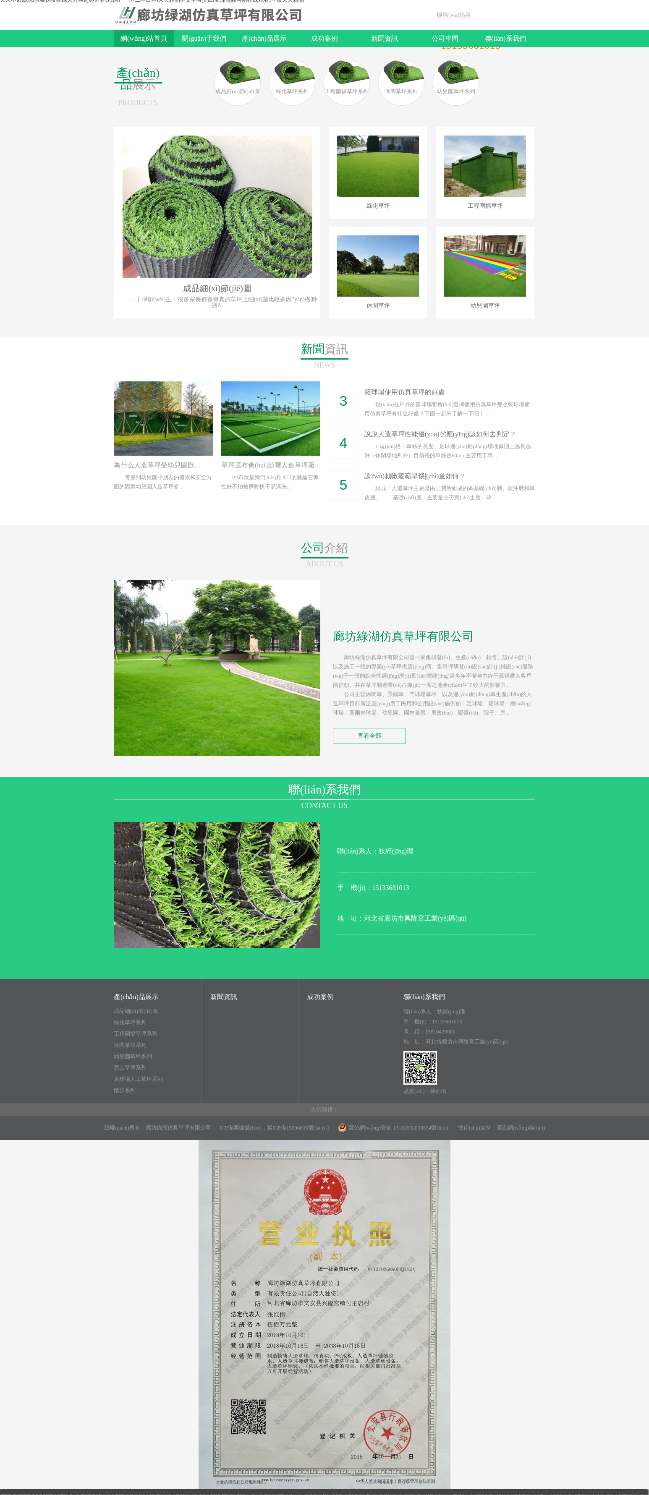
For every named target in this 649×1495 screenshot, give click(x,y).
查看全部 (369, 736)
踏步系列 (125, 1090)
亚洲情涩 (484, 1492)
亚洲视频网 (238, 1492)
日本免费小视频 (451, 1492)
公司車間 (445, 38)
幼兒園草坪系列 (133, 1056)
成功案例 (324, 38)
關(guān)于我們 (204, 38)
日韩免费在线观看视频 (525, 1492)
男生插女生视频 (409, 1492)
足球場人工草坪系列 (138, 1079)
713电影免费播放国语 (136, 1492)
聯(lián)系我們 (505, 38)
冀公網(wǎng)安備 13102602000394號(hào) (393, 1127)
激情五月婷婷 (54, 1492)
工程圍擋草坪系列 (135, 1033)
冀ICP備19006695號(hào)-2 (298, 1128)
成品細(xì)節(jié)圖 (136, 1011)
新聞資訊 (384, 38)
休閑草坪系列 (130, 1045)
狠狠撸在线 (269, 1492)
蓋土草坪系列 (130, 1067)
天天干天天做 (90, 1492)
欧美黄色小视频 (612, 1492)
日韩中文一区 (370, 1492)
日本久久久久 (573, 1492)
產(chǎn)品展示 (264, 38)
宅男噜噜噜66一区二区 (193, 1492)
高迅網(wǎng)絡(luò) (521, 1128)
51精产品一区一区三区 (314, 1492)
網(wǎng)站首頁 (143, 38)
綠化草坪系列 (130, 1022)
